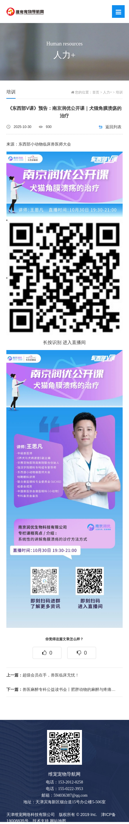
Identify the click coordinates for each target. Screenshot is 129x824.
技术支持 (41, 821)
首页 (95, 92)
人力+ (107, 92)
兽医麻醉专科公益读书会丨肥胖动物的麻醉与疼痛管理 (62, 689)
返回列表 (113, 127)
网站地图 (58, 821)
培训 (119, 92)
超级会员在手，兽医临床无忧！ (42, 675)
